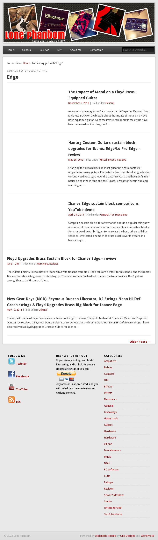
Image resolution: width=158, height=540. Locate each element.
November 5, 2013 (78, 103)
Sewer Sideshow (114, 495)
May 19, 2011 (14, 309)
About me (75, 49)
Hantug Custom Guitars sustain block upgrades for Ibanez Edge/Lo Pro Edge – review (104, 148)
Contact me (96, 49)
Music (107, 456)
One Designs (127, 535)
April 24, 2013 (76, 214)
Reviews (44, 49)
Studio (108, 501)
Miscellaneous (108, 159)
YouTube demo (119, 214)
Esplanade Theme (105, 535)
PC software (111, 469)
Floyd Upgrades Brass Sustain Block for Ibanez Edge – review (61, 258)
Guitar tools (111, 418)
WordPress (147, 535)
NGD (107, 463)
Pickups (108, 482)
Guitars (108, 424)
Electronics (110, 399)
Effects (108, 386)
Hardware (42, 263)
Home (10, 49)
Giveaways (110, 412)
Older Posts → (140, 342)
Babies (108, 367)
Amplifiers (110, 361)
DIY (59, 49)
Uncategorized (113, 507)
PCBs (107, 475)
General (26, 49)
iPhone (108, 444)
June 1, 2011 (14, 263)
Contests (109, 373)
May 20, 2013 (76, 159)
